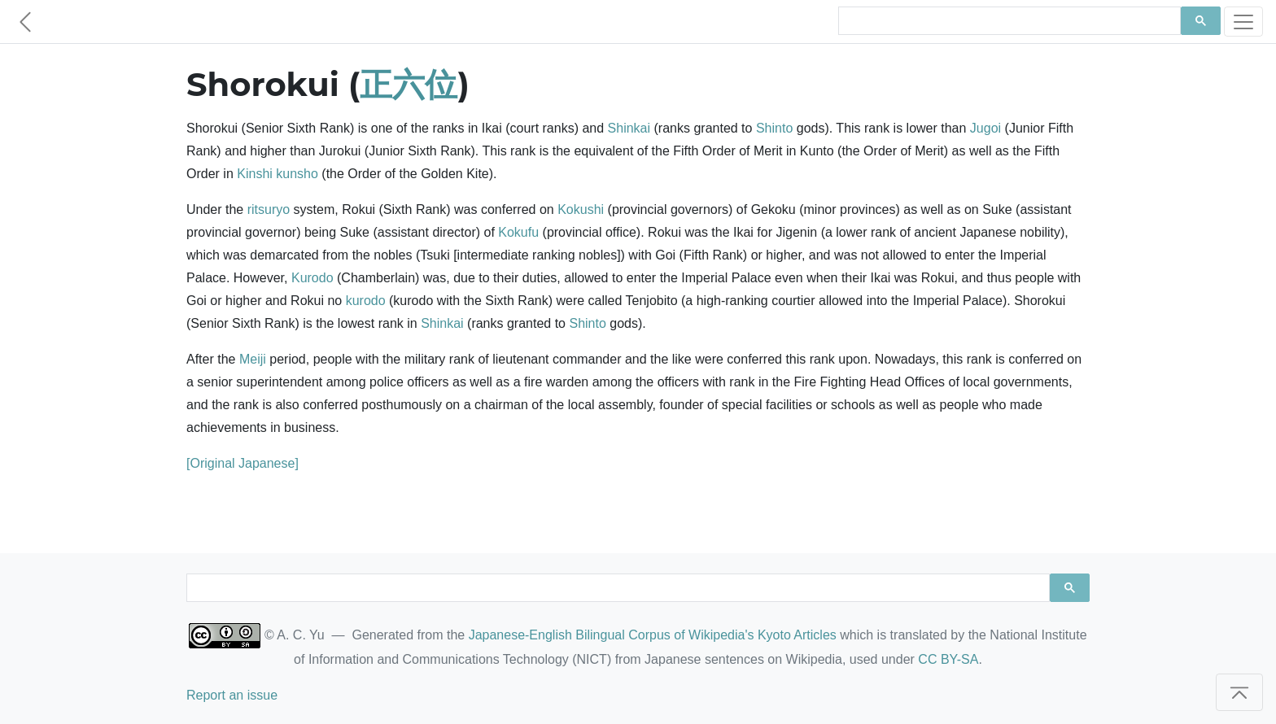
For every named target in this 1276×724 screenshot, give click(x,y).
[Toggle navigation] (1243, 22)
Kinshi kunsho (277, 174)
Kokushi (580, 209)
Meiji (252, 359)
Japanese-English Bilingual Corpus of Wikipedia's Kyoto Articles (653, 635)
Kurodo (312, 278)
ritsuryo (268, 209)
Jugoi (985, 128)
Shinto (774, 128)
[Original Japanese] (242, 463)
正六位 (408, 84)
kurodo (366, 300)
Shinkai (629, 128)
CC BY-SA (948, 659)
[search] (1007, 21)
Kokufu (518, 232)
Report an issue (231, 695)
